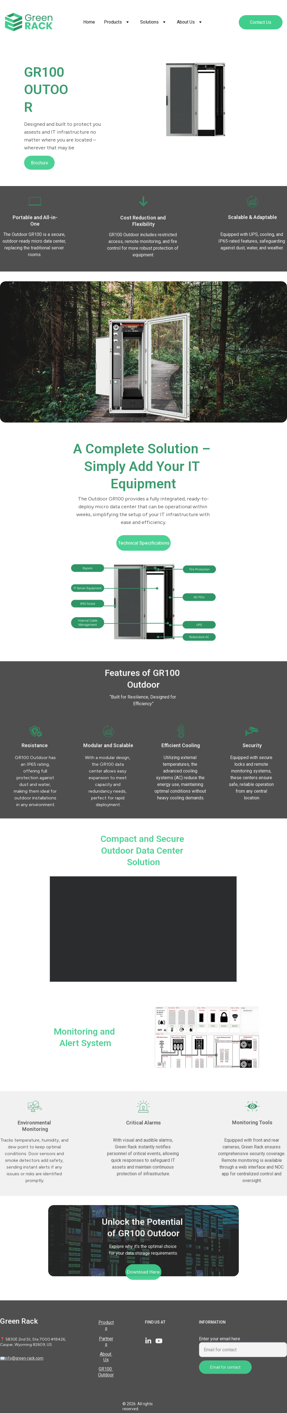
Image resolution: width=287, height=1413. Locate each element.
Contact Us (260, 22)
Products (113, 22)
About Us (186, 22)
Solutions (149, 22)
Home (89, 22)
